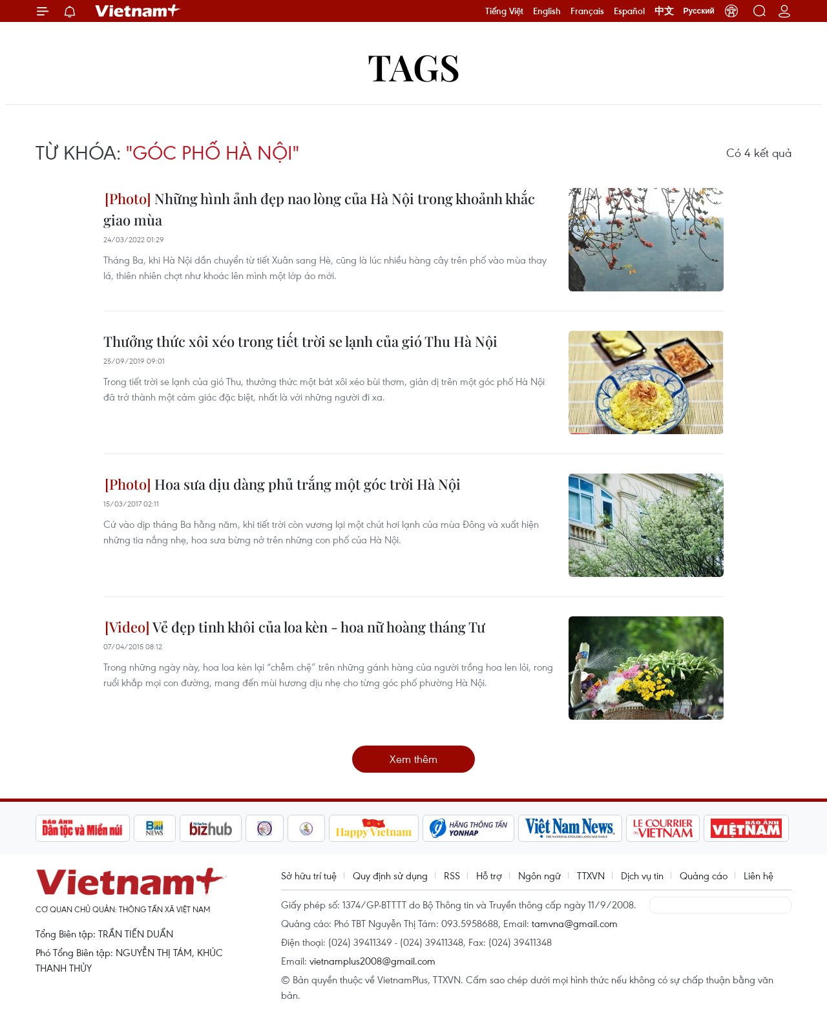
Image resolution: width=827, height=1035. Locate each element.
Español (629, 11)
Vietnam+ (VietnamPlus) (138, 11)
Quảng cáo (704, 875)
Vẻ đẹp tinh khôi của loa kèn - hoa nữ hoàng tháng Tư (295, 626)
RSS (452, 875)
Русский (699, 11)
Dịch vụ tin (642, 875)
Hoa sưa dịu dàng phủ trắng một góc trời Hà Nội (283, 484)
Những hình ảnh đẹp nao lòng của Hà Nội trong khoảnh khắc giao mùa (319, 209)
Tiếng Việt (504, 11)
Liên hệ (758, 875)
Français (587, 11)
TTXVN (591, 875)
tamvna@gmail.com (575, 923)
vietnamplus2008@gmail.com (372, 960)
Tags (414, 66)
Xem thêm (413, 758)
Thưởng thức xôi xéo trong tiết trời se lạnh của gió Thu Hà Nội (300, 341)
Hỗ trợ (489, 875)
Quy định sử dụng (390, 875)
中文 (664, 11)
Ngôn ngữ (539, 875)
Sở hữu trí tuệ (309, 875)
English (547, 11)
